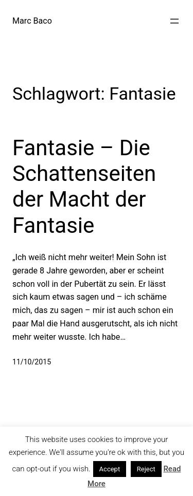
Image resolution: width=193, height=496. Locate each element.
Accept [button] (109, 469)
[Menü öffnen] (174, 21)
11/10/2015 (31, 362)
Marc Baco (32, 21)
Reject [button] (146, 469)
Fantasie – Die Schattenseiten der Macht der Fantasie (84, 186)
